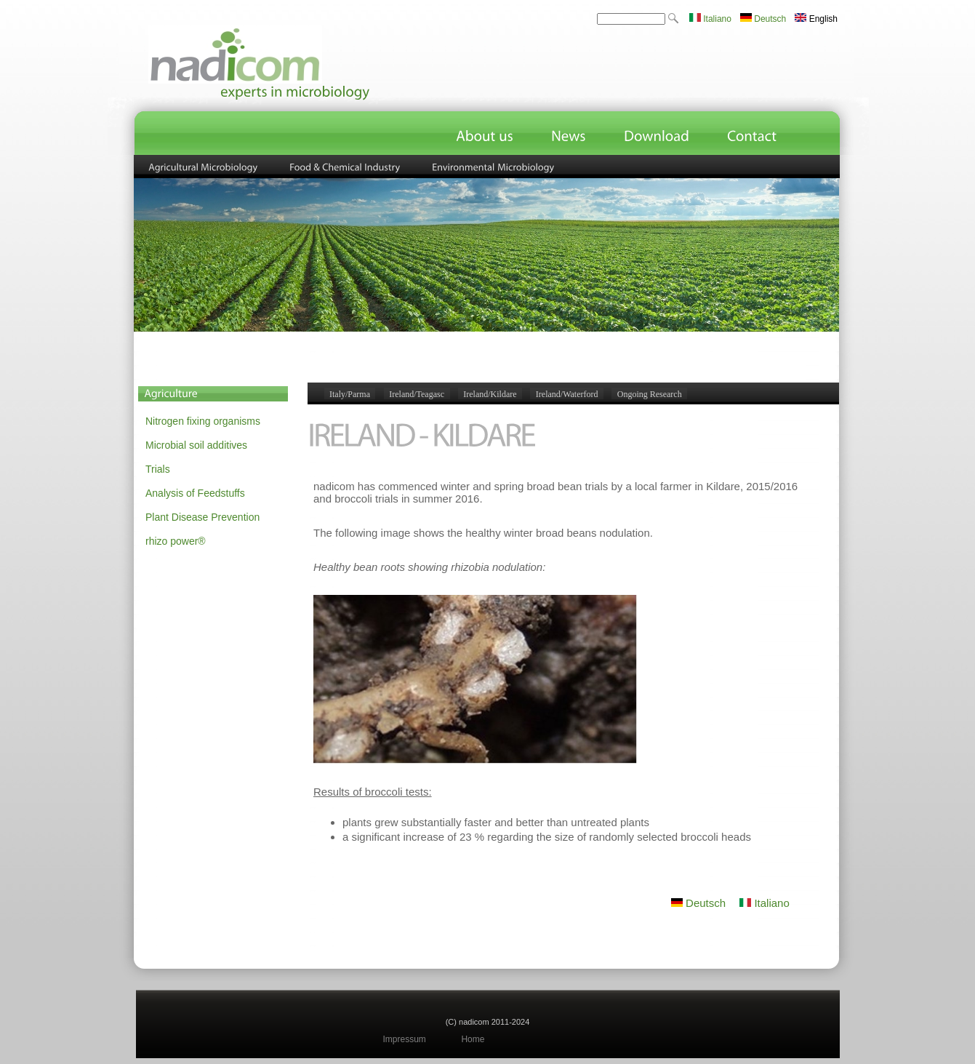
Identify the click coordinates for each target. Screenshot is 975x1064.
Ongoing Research (649, 394)
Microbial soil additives (196, 445)
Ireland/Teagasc (416, 394)
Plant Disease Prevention (202, 517)
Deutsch (763, 19)
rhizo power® (175, 541)
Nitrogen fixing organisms (202, 421)
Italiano (710, 19)
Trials (157, 469)
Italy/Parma (349, 394)
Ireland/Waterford (567, 394)
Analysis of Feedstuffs (195, 493)
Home (472, 1039)
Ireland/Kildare (489, 394)
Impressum (404, 1039)
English (816, 19)
